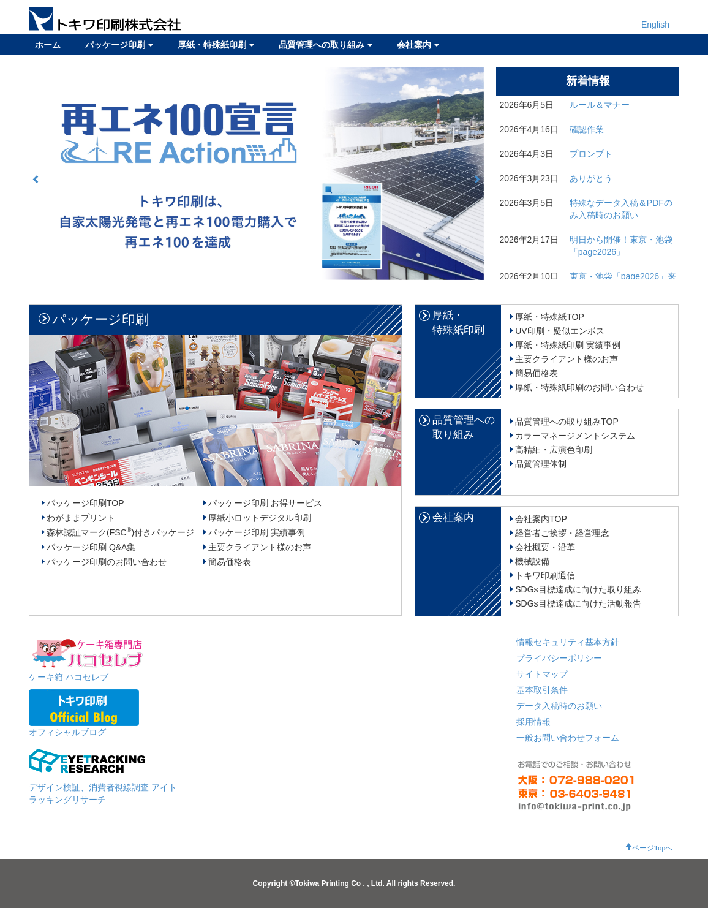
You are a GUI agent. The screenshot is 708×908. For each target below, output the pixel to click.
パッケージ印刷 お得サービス (265, 503)
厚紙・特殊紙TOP (549, 317)
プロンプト (591, 154)
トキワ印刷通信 (545, 575)
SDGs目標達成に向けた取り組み (578, 589)
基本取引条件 (542, 690)
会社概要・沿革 (545, 547)
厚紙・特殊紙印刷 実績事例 (567, 345)
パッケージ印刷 (119, 45)
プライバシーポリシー (559, 658)
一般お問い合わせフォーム (567, 738)
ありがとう (591, 178)
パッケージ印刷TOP (85, 503)
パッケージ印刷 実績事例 (256, 532)
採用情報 (533, 722)
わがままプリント (81, 518)
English (655, 24)
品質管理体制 (541, 464)
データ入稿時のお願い (559, 706)
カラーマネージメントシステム (575, 436)
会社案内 (418, 45)
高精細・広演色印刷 (553, 450)
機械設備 (532, 561)
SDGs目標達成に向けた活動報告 (578, 603)
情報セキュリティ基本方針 (567, 642)
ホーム (48, 45)
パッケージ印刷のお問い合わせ (107, 562)
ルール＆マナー (600, 105)
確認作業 (587, 129)
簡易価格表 (229, 562)
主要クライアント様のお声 (259, 547)
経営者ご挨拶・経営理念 (562, 533)
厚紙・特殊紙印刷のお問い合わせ (579, 387)
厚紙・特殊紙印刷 (216, 45)
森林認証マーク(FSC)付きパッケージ (120, 532)
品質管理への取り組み (325, 45)
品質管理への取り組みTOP (567, 421)
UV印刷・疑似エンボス (559, 331)
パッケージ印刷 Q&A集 (91, 547)
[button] (36, 179)
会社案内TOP (541, 519)
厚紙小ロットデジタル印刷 (259, 518)
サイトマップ (542, 674)
